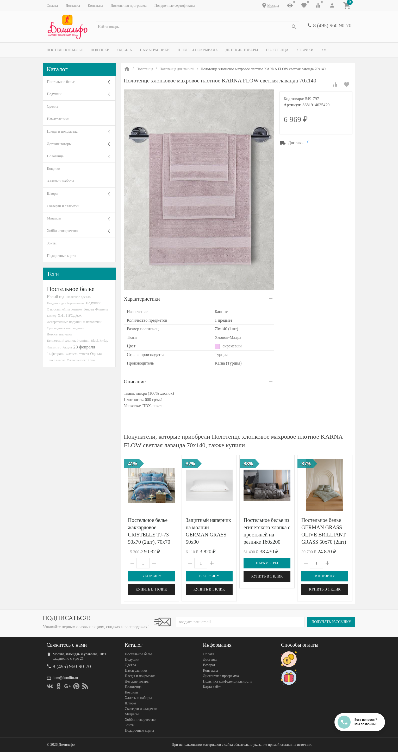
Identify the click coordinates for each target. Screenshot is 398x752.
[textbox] (197, 27)
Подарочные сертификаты (174, 6)
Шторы (52, 194)
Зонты (52, 243)
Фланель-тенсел (77, 354)
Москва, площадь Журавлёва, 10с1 (79, 654)
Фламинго (54, 347)
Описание (135, 381)
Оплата (52, 6)
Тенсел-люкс (56, 360)
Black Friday (99, 340)
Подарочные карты (61, 256)
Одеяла (124, 50)
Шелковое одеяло (77, 297)
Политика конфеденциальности (227, 681)
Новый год (55, 297)
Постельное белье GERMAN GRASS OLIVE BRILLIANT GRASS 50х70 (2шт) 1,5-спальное (323, 534)
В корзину (151, 576)
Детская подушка (59, 334)
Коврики (305, 50)
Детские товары (242, 50)
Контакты (95, 6)
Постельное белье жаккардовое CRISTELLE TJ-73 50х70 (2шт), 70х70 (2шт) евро (149, 534)
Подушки (100, 50)
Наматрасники (155, 50)
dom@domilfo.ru (65, 678)
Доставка (73, 6)
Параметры (267, 563)
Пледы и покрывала (198, 50)
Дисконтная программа (129, 6)
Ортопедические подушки (65, 328)
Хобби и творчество (62, 231)
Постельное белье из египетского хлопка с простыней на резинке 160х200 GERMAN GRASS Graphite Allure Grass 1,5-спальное (267, 542)
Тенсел (88, 309)
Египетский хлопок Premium (68, 340)
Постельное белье (65, 50)
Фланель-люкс (77, 360)
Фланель (101, 309)
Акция (67, 347)
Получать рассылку (331, 622)
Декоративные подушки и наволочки (74, 322)
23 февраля (84, 346)
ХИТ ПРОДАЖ (70, 315)
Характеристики (142, 299)
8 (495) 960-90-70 (332, 25)
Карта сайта (212, 687)
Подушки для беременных (66, 303)
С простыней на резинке (64, 309)
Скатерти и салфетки (63, 206)
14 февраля (55, 354)
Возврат (209, 665)
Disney (52, 315)
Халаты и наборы (60, 181)
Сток (91, 360)
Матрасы (54, 218)
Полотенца (277, 50)
